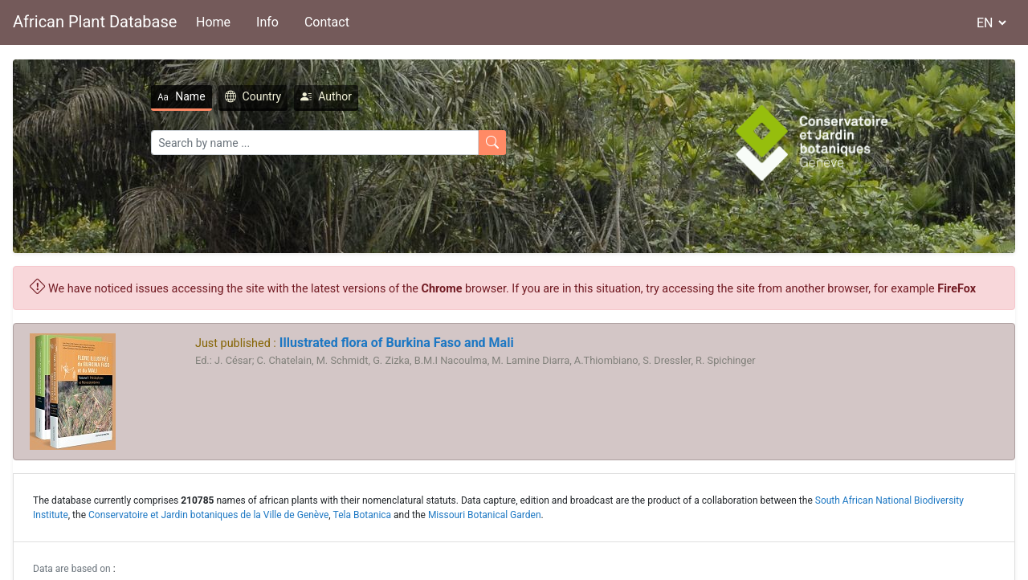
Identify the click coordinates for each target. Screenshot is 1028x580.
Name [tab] (181, 96)
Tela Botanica (362, 515)
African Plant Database (95, 21)
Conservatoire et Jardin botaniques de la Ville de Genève (208, 515)
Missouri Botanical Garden (484, 515)
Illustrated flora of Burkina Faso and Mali (395, 342)
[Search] (315, 142)
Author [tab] (326, 96)
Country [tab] (253, 96)
